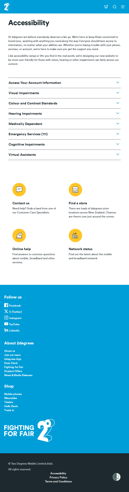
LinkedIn (14, 330)
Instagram (15, 318)
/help (36, 246)
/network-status (92, 246)
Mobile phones (13, 394)
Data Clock (11, 363)
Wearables (10, 398)
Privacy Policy (58, 477)
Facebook (15, 305)
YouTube (14, 324)
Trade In (9, 410)
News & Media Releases (18, 375)
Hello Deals (11, 406)
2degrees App (12, 359)
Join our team (12, 355)
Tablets (8, 402)
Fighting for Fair (13, 367)
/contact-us (36, 200)
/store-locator (92, 200)
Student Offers (13, 371)
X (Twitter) (15, 312)
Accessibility (58, 473)
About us (9, 351)
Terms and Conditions (58, 481)
